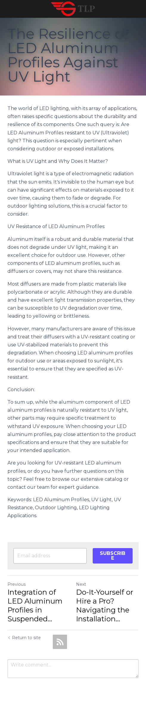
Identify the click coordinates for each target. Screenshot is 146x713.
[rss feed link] (60, 642)
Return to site (24, 637)
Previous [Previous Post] (16, 584)
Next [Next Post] (81, 584)
